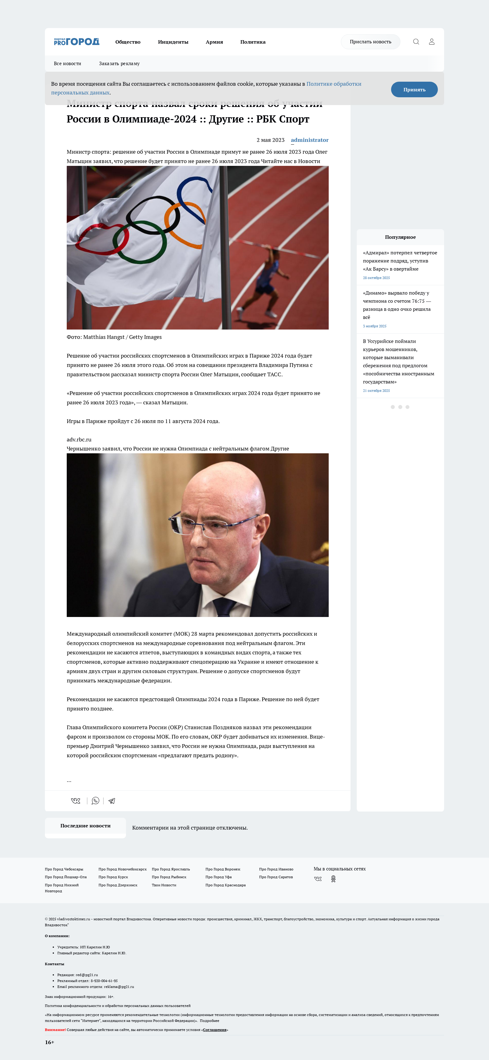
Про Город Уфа (219, 876)
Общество (128, 42)
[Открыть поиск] (416, 42)
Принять (415, 89)
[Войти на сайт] (431, 42)
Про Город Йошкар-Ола (66, 876)
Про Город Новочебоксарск (123, 869)
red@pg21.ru (87, 974)
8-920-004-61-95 (104, 980)
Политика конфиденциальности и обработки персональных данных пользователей (118, 1005)
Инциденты (173, 42)
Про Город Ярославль (171, 869)
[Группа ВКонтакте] (318, 879)
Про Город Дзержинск (118, 885)
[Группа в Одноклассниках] (333, 879)
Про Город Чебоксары (64, 869)
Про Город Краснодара (226, 885)
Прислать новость (370, 41)
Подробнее (209, 1020)
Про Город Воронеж (223, 869)
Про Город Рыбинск (169, 876)
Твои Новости (164, 885)
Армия (214, 42)
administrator (310, 139)
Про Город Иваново (276, 869)
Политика (253, 42)
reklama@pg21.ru (119, 986)
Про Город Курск (113, 876)
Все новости (67, 63)
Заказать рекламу (119, 63)
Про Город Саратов (276, 876)
